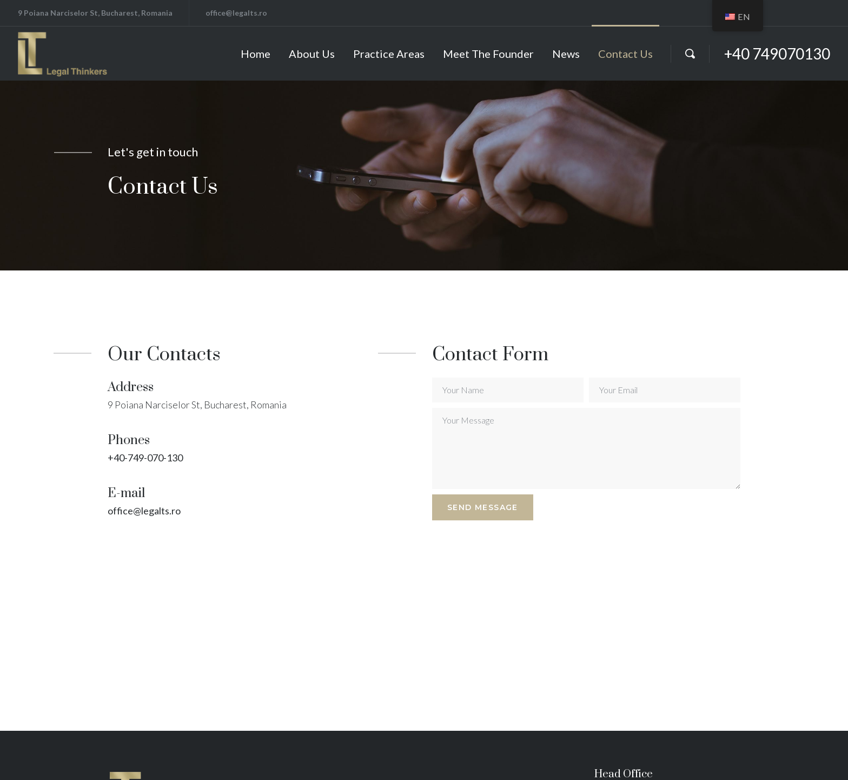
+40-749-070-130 (145, 458)
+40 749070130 (777, 53)
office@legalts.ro (144, 511)
